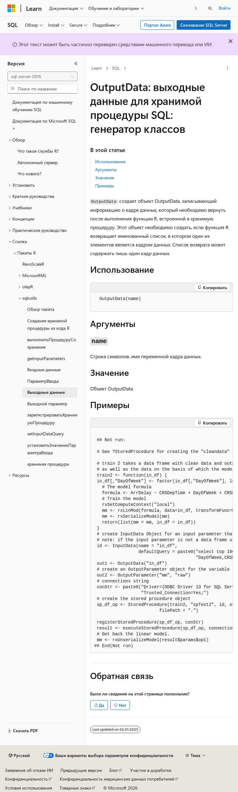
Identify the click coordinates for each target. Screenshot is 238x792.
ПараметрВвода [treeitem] (43, 381)
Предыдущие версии (81, 770)
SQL (116, 68)
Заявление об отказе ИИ (29, 770)
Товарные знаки (75, 788)
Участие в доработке (150, 770)
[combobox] (42, 76)
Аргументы (106, 169)
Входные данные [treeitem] (43, 369)
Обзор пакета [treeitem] (40, 309)
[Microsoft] (11, 8)
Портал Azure (157, 25)
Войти (225, 8)
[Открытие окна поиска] (210, 8)
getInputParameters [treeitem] (46, 358)
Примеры (104, 186)
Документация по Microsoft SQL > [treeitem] (44, 125)
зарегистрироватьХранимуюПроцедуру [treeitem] (52, 418)
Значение (104, 178)
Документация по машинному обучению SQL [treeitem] (42, 106)
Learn (96, 68)
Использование (110, 161)
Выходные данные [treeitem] (46, 392)
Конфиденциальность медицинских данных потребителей (117, 779)
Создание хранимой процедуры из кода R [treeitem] (48, 324)
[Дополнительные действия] (227, 68)
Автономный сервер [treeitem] (37, 162)
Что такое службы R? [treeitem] (38, 151)
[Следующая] (196, 8)
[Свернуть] (75, 63)
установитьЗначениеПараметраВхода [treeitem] (51, 449)
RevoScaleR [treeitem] (33, 264)
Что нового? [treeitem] (29, 173)
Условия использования (28, 788)
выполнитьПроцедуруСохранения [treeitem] (51, 343)
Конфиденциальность (26, 779)
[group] (161, 540)
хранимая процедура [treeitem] (48, 464)
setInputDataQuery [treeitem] (45, 434)
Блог (113, 770)
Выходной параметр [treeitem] (47, 404)
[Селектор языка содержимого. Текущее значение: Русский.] (19, 755)
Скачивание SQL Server (203, 25)
